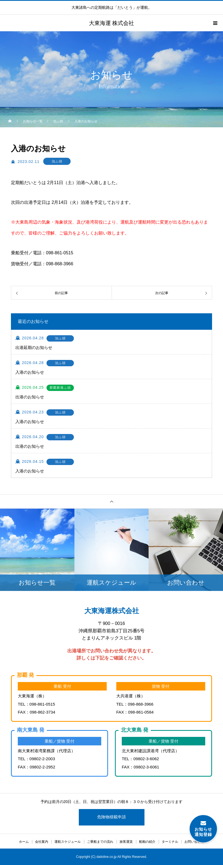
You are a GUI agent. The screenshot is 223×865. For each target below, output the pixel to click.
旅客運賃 (126, 842)
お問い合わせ (194, 842)
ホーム (24, 842)
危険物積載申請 (111, 817)
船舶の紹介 (147, 842)
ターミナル (170, 842)
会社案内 (41, 842)
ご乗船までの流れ (100, 842)
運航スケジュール (67, 842)
